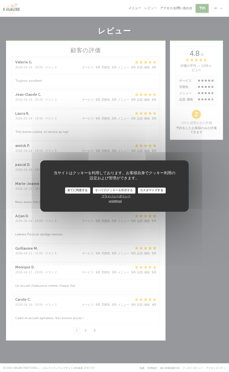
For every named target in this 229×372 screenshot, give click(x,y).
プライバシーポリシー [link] (116, 196)
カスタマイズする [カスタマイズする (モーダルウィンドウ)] (151, 190)
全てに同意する (77, 190)
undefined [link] (115, 201)
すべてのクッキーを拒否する (114, 190)
